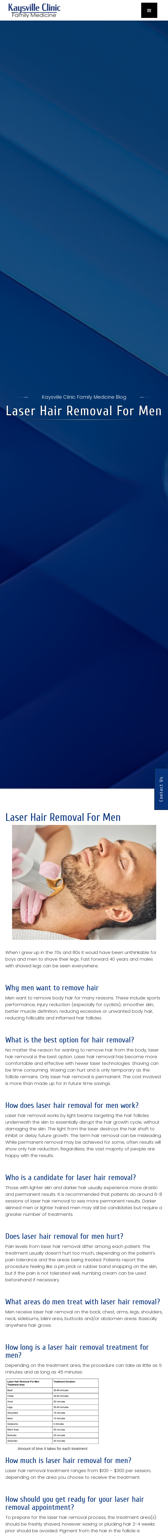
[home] (33, 10)
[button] (149, 10)
